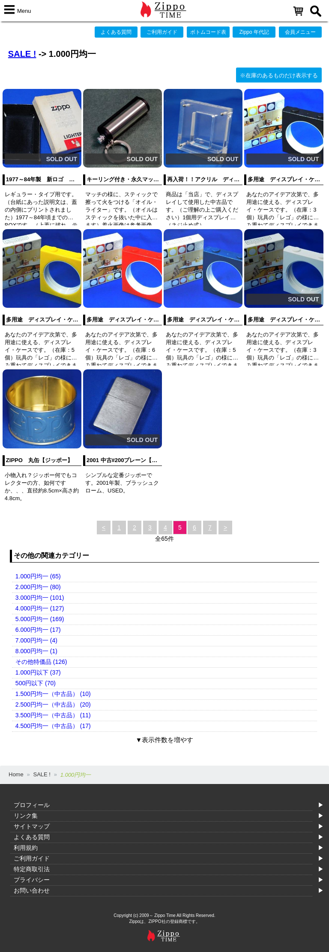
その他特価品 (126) (41, 661)
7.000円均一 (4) (36, 640)
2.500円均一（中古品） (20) (53, 704)
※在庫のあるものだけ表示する (279, 75)
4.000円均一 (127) (39, 608)
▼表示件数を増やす (165, 739)
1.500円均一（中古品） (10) (53, 693)
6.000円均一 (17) (38, 629)
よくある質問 (116, 32)
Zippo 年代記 (254, 32)
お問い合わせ (32, 890)
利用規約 (26, 847)
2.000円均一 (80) (38, 587)
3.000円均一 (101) (39, 597)
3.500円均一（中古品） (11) (53, 715)
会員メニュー (300, 32)
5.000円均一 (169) (39, 619)
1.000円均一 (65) (38, 576)
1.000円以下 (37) (38, 672)
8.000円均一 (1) (36, 651)
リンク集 (26, 815)
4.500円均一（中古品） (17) (53, 725)
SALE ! (22, 54)
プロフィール (32, 805)
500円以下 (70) (35, 683)
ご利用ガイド (162, 32)
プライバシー (32, 879)
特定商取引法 (32, 869)
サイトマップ (32, 826)
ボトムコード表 (208, 32)
